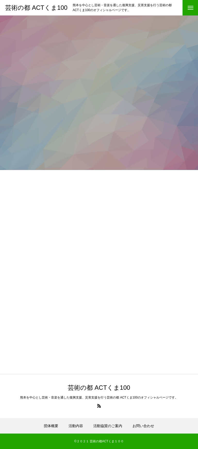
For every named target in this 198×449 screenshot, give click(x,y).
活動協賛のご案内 (107, 426)
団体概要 (51, 426)
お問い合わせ (143, 426)
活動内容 (76, 426)
